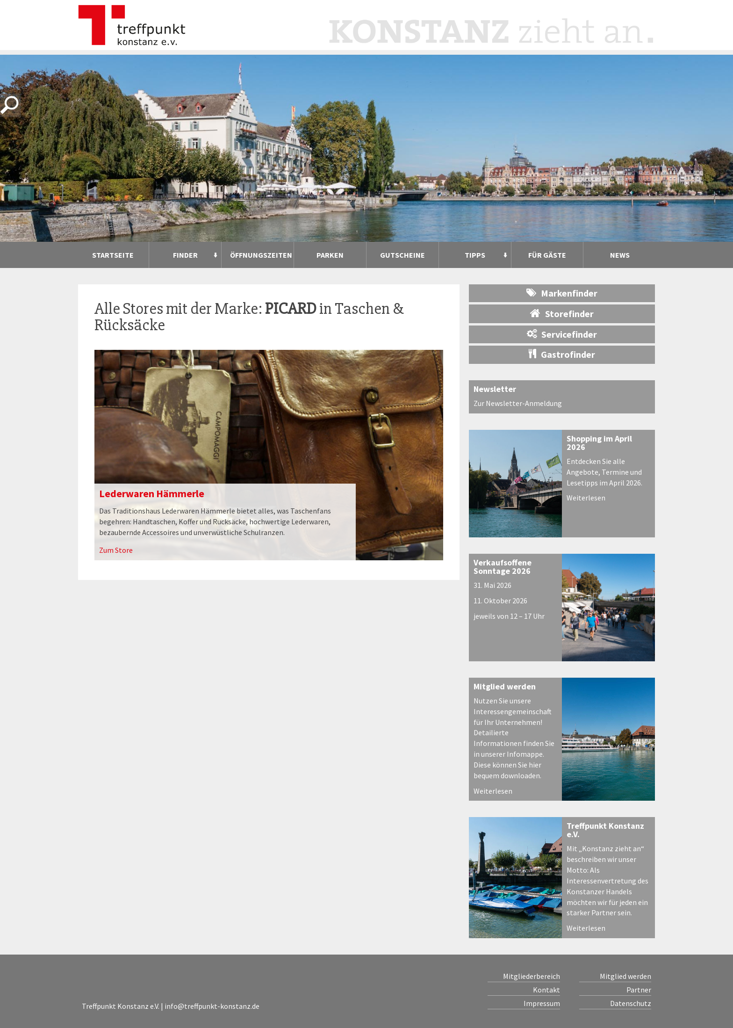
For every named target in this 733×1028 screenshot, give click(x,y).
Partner (638, 989)
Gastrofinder (562, 354)
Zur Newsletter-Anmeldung (518, 403)
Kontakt (546, 989)
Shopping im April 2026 (599, 442)
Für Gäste (547, 255)
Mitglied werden (505, 686)
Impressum (542, 1003)
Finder (185, 255)
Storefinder (562, 313)
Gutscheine (402, 255)
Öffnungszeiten (261, 255)
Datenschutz (630, 1003)
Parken (330, 255)
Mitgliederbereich (531, 976)
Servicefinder (562, 334)
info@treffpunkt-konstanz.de (212, 1006)
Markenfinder (561, 293)
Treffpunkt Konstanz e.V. (605, 830)
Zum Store (116, 550)
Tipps (475, 255)
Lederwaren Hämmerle (151, 493)
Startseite (113, 255)
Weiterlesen (586, 497)
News (620, 255)
